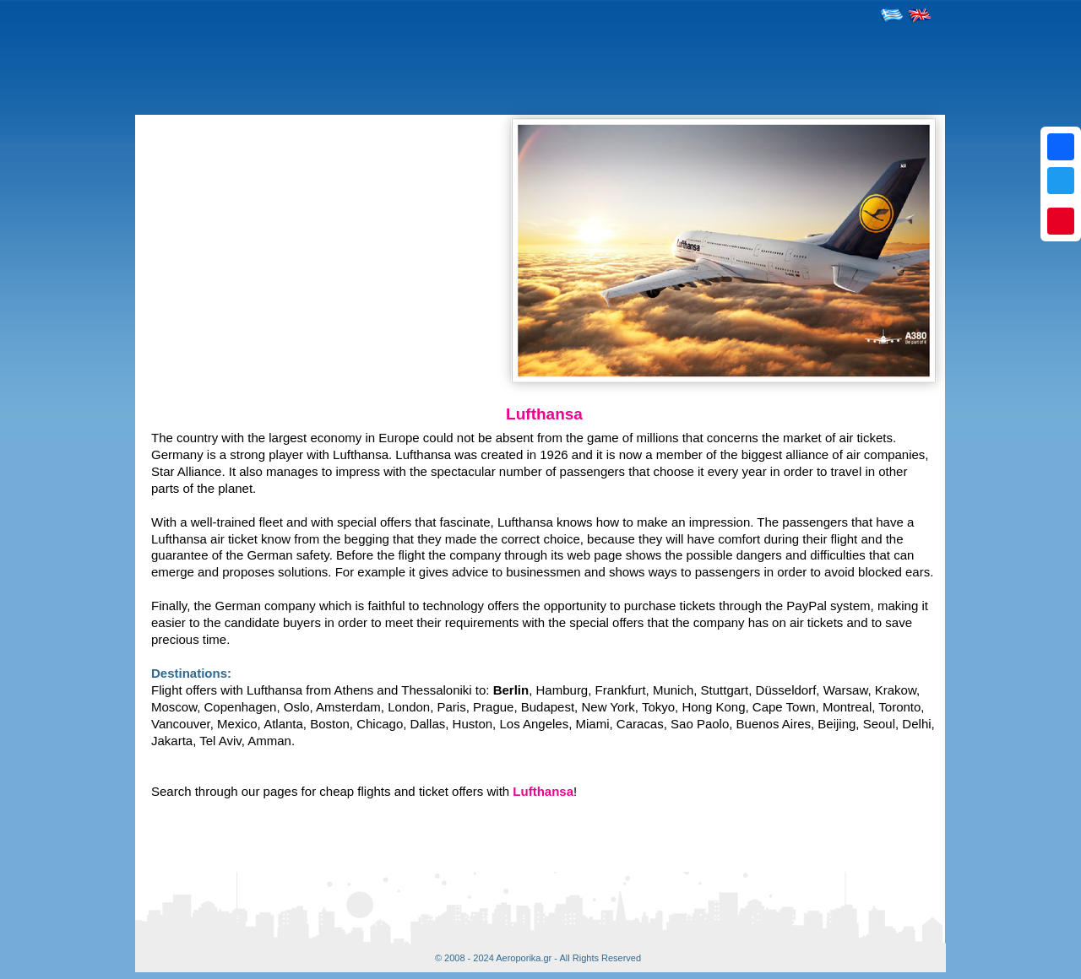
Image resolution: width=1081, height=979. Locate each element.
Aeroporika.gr (523, 958)
